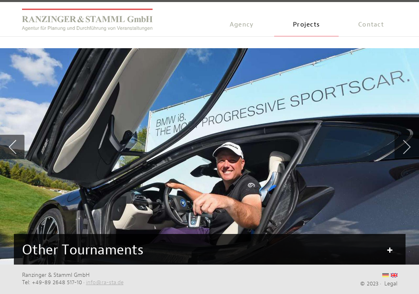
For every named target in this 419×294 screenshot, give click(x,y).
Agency (242, 24)
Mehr (389, 250)
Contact (371, 24)
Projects (306, 24)
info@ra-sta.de (105, 282)
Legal (390, 283)
